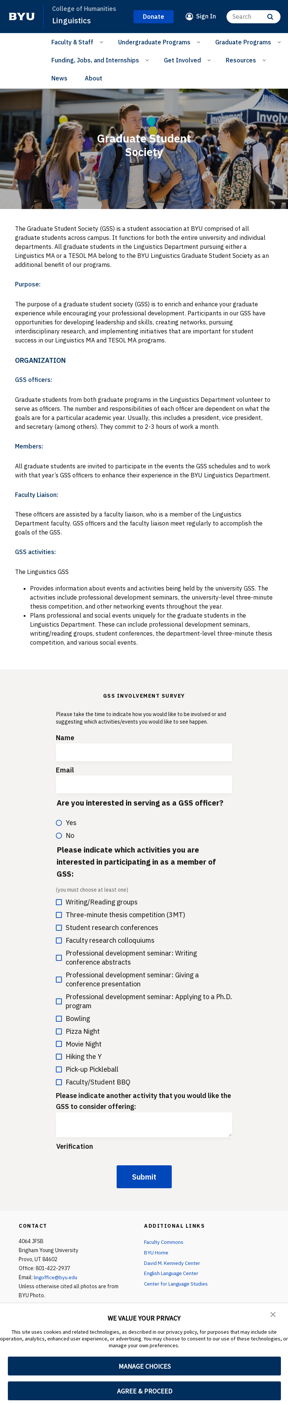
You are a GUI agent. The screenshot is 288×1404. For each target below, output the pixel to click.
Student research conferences (107, 927)
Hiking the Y (79, 1056)
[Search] (253, 16)
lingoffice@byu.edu (56, 1277)
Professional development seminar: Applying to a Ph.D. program (144, 1001)
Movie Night (79, 1043)
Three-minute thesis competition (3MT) (120, 914)
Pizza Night (78, 1031)
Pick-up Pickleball (87, 1069)
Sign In (206, 16)
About (93, 78)
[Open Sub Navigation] (102, 41)
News (59, 78)
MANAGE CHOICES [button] (144, 1366)
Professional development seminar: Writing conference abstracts (126, 957)
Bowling (73, 1018)
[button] (273, 1314)
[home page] (22, 16)
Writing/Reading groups (97, 902)
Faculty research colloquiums (105, 940)
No (65, 835)
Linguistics (71, 20)
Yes (66, 822)
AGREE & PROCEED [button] (144, 1391)
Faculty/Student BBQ (93, 1082)
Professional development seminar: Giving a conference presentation (127, 979)
